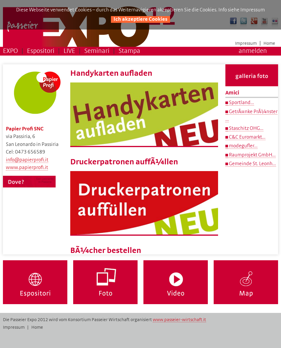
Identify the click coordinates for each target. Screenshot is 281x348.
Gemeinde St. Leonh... (252, 163)
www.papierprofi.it (27, 167)
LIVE (69, 51)
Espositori (40, 51)
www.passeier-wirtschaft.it (179, 319)
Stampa (129, 51)
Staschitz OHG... (245, 128)
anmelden (253, 51)
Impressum (246, 43)
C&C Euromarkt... (246, 137)
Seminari (96, 51)
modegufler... (243, 146)
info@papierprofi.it (27, 160)
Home (269, 43)
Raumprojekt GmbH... (252, 155)
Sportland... (241, 102)
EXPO (10, 51)
